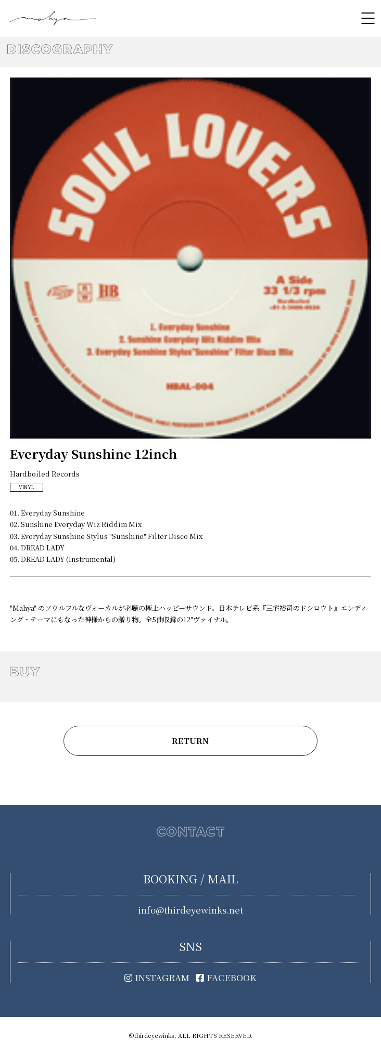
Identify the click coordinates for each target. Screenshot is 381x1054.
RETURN (190, 740)
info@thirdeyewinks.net (190, 910)
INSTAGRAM (156, 977)
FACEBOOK (226, 977)
